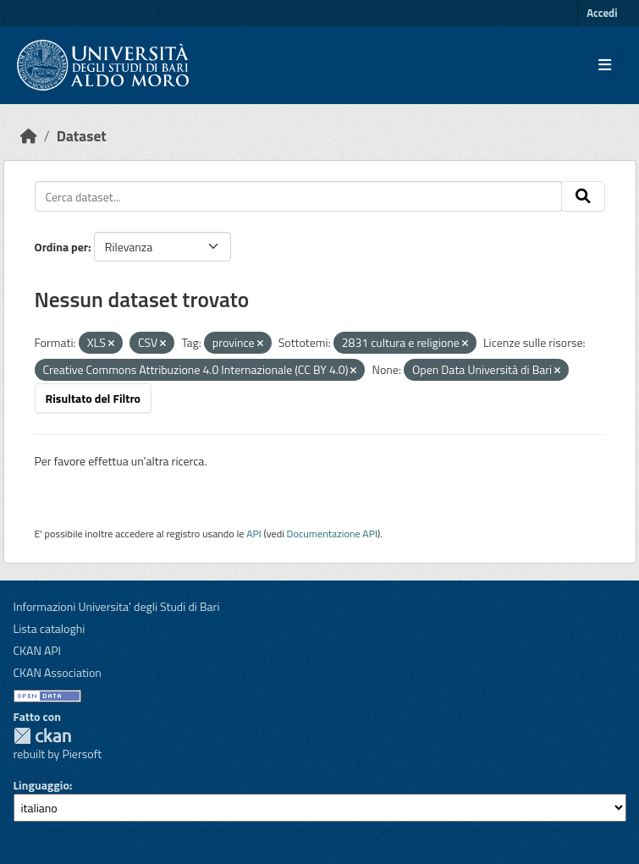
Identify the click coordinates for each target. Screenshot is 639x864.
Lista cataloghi (49, 628)
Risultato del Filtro (93, 398)
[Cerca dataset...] (298, 196)
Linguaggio (41, 785)
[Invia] (583, 196)
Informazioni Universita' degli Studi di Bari (117, 606)
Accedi (602, 12)
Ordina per (62, 247)
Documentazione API (332, 534)
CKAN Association (58, 672)
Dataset (82, 135)
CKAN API (38, 650)
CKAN (42, 736)
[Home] (28, 135)
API (254, 534)
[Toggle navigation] (604, 65)
